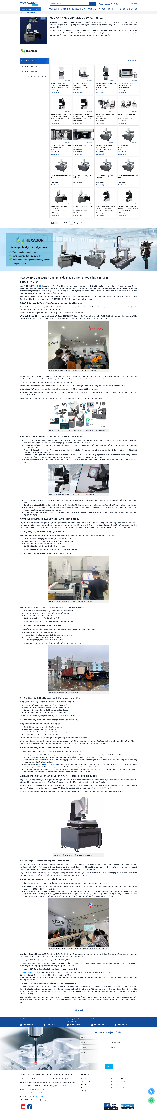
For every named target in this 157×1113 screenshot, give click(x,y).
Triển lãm (83, 1085)
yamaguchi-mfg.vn (38, 1093)
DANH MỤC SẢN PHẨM (30, 9)
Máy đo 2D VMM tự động (29, 71)
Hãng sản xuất (133, 60)
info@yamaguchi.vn (118, 4)
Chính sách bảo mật (117, 1088)
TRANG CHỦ (54, 9)
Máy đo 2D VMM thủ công (30, 66)
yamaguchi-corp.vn (38, 1089)
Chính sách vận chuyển (118, 1082)
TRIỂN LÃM (92, 9)
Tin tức (82, 1088)
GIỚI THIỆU (65, 9)
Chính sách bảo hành (117, 1079)
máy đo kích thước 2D (32, 972)
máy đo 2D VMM (50, 764)
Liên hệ (83, 1091)
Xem (82, 223)
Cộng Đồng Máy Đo (128, 9)
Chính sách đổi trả (116, 1085)
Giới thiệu (83, 1079)
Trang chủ (22, 12)
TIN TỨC (102, 9)
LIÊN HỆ (110, 9)
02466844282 (104, 4)
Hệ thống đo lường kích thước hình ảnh (34, 76)
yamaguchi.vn (39, 1096)
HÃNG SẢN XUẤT (78, 9)
